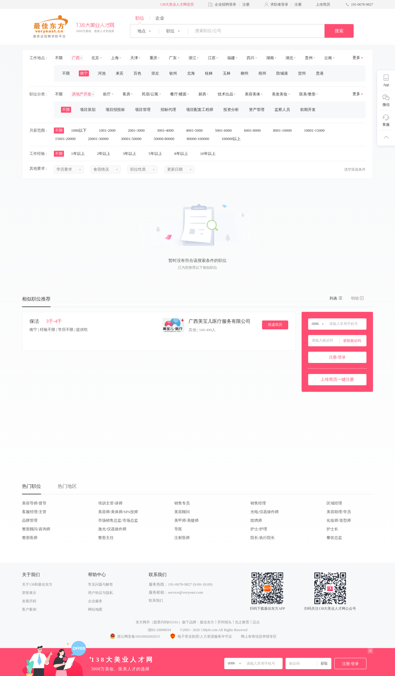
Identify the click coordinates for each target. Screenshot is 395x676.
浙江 (192, 58)
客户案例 (29, 609)
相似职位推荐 (36, 298)
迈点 (256, 622)
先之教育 (242, 622)
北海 (191, 73)
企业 (159, 18)
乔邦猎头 (224, 622)
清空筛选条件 (355, 169)
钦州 (173, 73)
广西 (76, 58)
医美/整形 (307, 94)
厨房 (202, 94)
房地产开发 (81, 94)
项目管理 (143, 109)
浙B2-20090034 (159, 630)
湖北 (289, 58)
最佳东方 (207, 622)
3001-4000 (167, 130)
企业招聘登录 (225, 4)
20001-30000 (100, 138)
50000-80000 (166, 138)
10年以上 (210, 153)
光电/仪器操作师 (264, 512)
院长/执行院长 (262, 537)
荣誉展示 (29, 593)
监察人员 (282, 109)
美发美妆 (279, 94)
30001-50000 (133, 138)
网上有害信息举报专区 (259, 636)
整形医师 (29, 537)
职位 (139, 18)
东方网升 (143, 622)
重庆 (153, 58)
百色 (137, 73)
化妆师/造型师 (339, 520)
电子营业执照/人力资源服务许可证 (200, 636)
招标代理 (168, 109)
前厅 (107, 94)
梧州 (262, 73)
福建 (231, 58)
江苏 (212, 58)
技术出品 (225, 94)
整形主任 (106, 537)
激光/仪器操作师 (112, 529)
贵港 (320, 73)
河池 (102, 73)
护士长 (332, 529)
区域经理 (334, 503)
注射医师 (182, 537)
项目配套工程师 (199, 109)
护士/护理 (258, 529)
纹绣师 (256, 520)
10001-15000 (316, 130)
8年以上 (183, 153)
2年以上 (106, 153)
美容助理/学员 (339, 512)
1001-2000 (109, 130)
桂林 (209, 73)
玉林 (227, 73)
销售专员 (182, 503)
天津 (134, 58)
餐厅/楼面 (178, 94)
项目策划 (87, 109)
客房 (126, 94)
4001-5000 (196, 130)
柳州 (244, 73)
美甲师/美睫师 (186, 520)
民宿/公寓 (150, 94)
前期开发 (308, 109)
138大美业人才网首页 (177, 4)
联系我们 (156, 600)
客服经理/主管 (34, 512)
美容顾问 (182, 512)
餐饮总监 (334, 537)
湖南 (270, 58)
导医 (178, 529)
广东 (173, 58)
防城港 (282, 73)
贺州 (302, 73)
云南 (328, 58)
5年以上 (157, 153)
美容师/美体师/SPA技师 (118, 512)
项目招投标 (115, 109)
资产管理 (256, 109)
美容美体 (252, 94)
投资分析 (231, 109)
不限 (59, 58)
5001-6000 (225, 130)
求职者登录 (279, 4)
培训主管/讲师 (110, 503)
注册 (246, 4)
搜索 (339, 31)
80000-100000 (199, 138)
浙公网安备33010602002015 (134, 636)
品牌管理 (29, 520)
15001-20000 (67, 138)
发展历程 (29, 601)
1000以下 (80, 130)
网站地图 (95, 609)
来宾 (119, 73)
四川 (250, 58)
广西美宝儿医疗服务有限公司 (219, 321)
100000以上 (232, 138)
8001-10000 (284, 130)
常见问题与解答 (100, 584)
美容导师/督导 (34, 503)
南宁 (84, 73)
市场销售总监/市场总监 (118, 520)
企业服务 (95, 601)
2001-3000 (138, 130)
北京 (95, 58)
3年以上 (131, 153)
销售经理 (258, 503)
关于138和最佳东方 (37, 584)
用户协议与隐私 (100, 593)
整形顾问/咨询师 (36, 529)
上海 (115, 58)
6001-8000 (254, 130)
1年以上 (80, 153)
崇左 (155, 73)
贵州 (309, 58)
